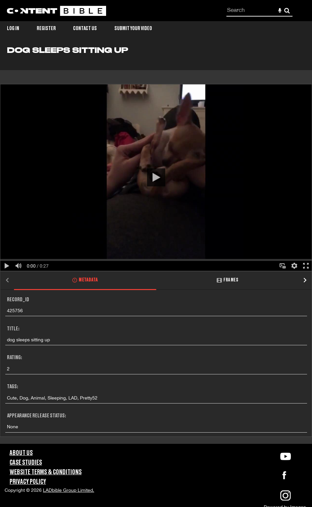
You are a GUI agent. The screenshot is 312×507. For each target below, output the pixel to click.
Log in (13, 28)
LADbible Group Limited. (68, 490)
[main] (156, 245)
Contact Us (85, 28)
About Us (21, 453)
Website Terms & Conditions (46, 472)
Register (46, 28)
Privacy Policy (28, 482)
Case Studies (26, 462)
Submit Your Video (133, 28)
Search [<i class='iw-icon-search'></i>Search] (287, 10)
